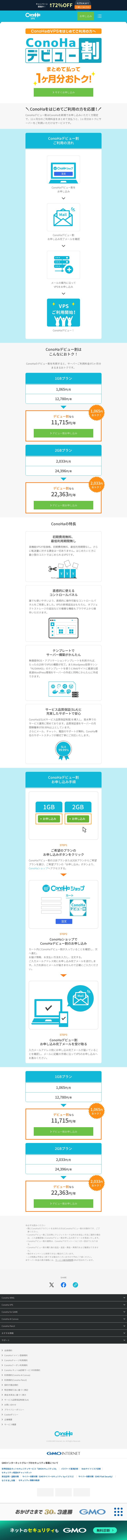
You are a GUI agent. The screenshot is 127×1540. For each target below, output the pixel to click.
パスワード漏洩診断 (69, 1468)
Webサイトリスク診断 (91, 1468)
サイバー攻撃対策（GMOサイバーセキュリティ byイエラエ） (48, 1476)
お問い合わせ (10, 1404)
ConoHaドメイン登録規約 (16, 1355)
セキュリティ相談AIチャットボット (17, 1472)
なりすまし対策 (8, 1480)
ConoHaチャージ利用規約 (16, 1360)
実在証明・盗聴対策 (10, 1476)
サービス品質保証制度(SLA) (16, 1399)
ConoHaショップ (38, 868)
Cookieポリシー (11, 1414)
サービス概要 (10, 1424)
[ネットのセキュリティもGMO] (63, 1530)
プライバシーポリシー (14, 1409)
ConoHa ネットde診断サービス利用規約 (22, 1370)
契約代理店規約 (11, 1384)
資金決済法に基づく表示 (15, 1394)
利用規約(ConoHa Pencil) (15, 1380)
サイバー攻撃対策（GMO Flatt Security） (96, 1476)
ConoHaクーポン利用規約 (16, 1365)
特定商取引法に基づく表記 (16, 1389)
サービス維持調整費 (64, 1260)
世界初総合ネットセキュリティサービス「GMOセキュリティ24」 (30, 1468)
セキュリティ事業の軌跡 (29, 1480)
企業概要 (8, 1419)
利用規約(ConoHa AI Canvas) (17, 1375)
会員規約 (8, 1350)
